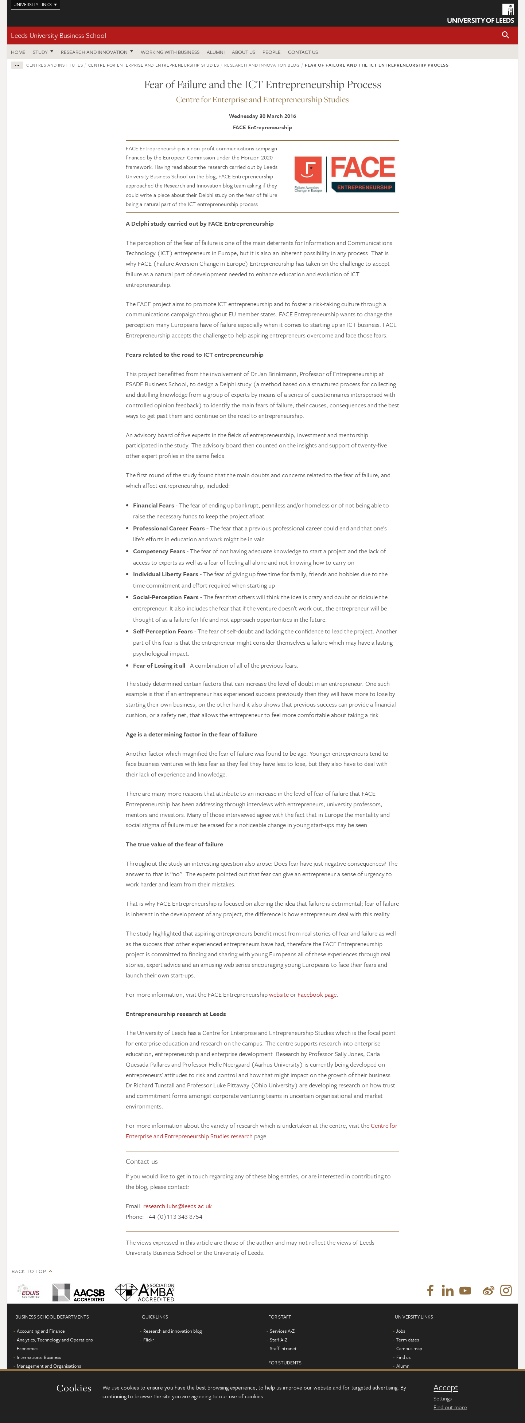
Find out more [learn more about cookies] (450, 1407)
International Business (39, 1357)
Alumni (216, 52)
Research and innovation (94, 52)
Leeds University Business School (58, 35)
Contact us (303, 52)
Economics (27, 1348)
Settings (442, 1398)
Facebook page (317, 994)
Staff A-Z (278, 1339)
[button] (505, 35)
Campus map (409, 1348)
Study (40, 52)
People (271, 52)
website (279, 994)
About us (243, 52)
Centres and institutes (54, 65)
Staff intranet (283, 1348)
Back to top (29, 1271)
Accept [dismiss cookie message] (445, 1387)
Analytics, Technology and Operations (55, 1339)
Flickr (148, 1339)
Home (18, 52)
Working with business (170, 52)
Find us (403, 1357)
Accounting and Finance (41, 1331)
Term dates (407, 1339)
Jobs (400, 1331)
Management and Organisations (49, 1365)
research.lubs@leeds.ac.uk (177, 1205)
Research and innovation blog (261, 65)
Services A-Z (282, 1331)
